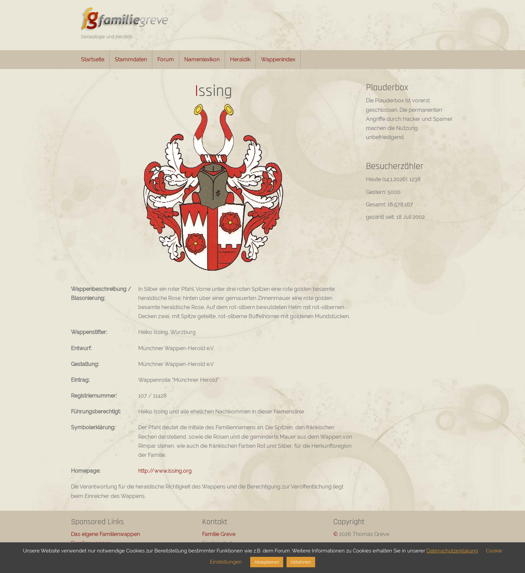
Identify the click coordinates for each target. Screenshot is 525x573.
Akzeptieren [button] (266, 562)
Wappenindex (278, 59)
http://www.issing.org (165, 471)
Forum (165, 59)
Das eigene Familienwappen (105, 534)
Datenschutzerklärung (452, 551)
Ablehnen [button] (301, 562)
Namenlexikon (202, 59)
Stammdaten (131, 59)
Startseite (92, 59)
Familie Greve (218, 534)
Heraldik (240, 59)
